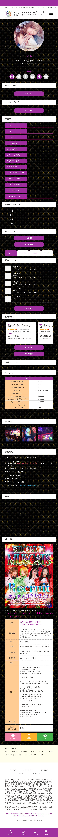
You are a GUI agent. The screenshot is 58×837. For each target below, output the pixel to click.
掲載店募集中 (44, 770)
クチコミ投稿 (29, 244)
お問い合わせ (36, 773)
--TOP (7, 7)
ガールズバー (35, 7)
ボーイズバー (18, 754)
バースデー (47, 253)
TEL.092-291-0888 (12, 461)
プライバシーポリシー (29, 770)
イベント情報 (23, 253)
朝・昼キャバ (24, 751)
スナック (43, 751)
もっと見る (29, 94)
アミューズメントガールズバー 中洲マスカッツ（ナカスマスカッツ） (30, 13)
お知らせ (35, 253)
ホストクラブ (8, 754)
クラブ (7, 751)
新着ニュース (10, 253)
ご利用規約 (13, 770)
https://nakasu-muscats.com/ (29, 485)
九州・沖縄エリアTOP (16, 7)
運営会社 (21, 773)
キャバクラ (15, 751)
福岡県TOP (26, 7)
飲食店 (41, 754)
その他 (51, 751)
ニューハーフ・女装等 (30, 754)
